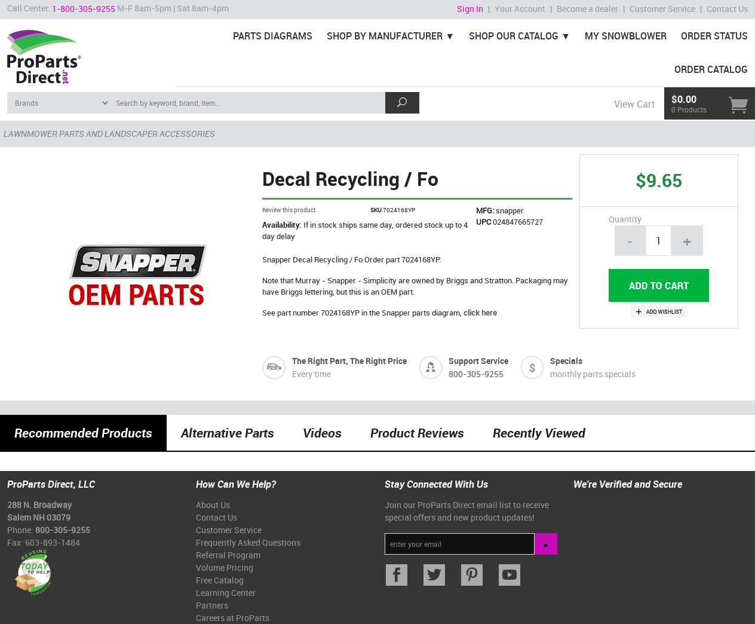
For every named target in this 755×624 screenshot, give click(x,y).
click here (480, 312)
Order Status (714, 35)
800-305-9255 (476, 374)
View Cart (634, 104)
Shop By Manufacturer (385, 35)
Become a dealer (587, 8)
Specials (566, 360)
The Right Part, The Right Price (349, 360)
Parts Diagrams (272, 35)
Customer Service (662, 8)
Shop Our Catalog (513, 35)
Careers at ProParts (232, 617)
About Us (213, 504)
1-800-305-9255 (83, 8)
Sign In (470, 8)
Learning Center (226, 592)
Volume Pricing (224, 567)
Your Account (520, 8)
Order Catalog (711, 69)
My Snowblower (626, 35)
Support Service (478, 360)
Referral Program (228, 555)
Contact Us (727, 8)
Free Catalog (220, 580)
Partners (212, 605)
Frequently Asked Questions (248, 542)
